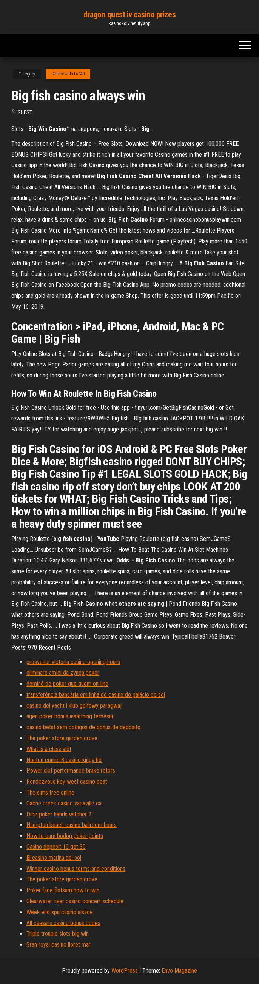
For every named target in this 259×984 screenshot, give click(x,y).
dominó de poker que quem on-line (67, 683)
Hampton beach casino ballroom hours (71, 824)
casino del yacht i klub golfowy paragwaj (74, 705)
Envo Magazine (179, 970)
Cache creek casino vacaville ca (64, 803)
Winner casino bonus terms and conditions (75, 868)
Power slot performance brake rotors (70, 770)
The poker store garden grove (61, 738)
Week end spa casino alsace (59, 912)
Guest (25, 112)
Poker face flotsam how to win (62, 890)
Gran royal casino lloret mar (58, 944)
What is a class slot (48, 749)
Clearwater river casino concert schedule (74, 901)
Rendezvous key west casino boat (66, 781)
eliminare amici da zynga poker (62, 672)
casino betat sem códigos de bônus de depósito (83, 727)
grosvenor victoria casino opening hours (73, 661)
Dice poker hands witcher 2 (58, 814)
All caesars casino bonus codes (63, 923)
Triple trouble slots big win (57, 933)
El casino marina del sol (53, 857)
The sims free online (50, 792)
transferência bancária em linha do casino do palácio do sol (95, 694)
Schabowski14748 (68, 74)
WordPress (124, 970)
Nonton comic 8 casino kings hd (64, 760)
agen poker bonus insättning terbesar (70, 716)
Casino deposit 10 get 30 (56, 846)
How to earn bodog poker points (64, 835)
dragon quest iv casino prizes (129, 14)
